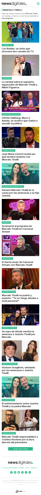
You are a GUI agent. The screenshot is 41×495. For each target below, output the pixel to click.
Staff (27, 468)
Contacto (33, 468)
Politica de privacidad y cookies (13, 468)
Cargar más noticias (20, 449)
